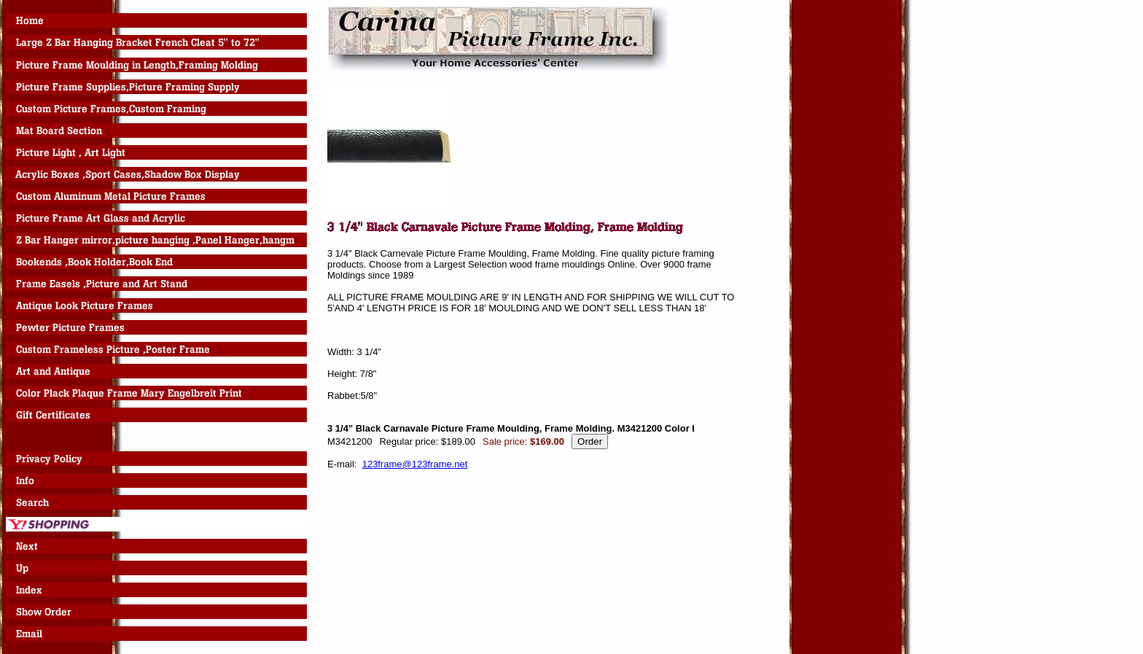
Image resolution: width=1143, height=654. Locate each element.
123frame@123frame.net (415, 464)
